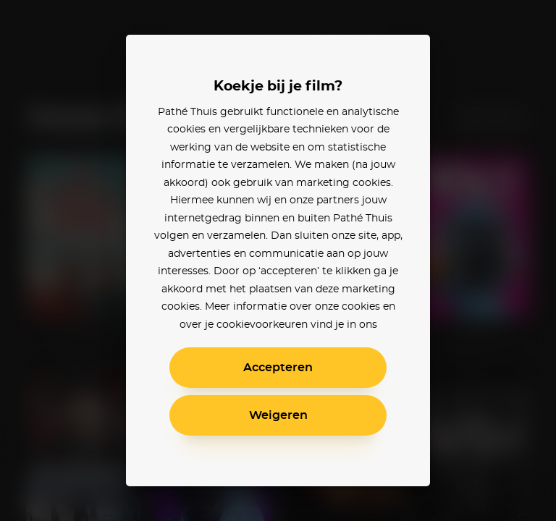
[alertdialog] (278, 260)
